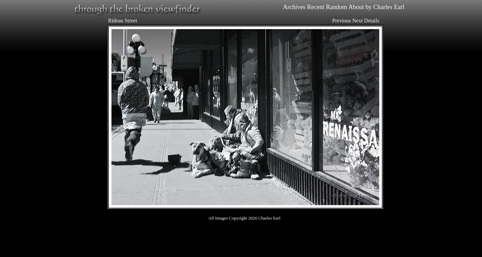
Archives (294, 6)
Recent (315, 6)
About (356, 6)
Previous (341, 20)
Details (371, 20)
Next (357, 20)
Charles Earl (388, 6)
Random (336, 6)
